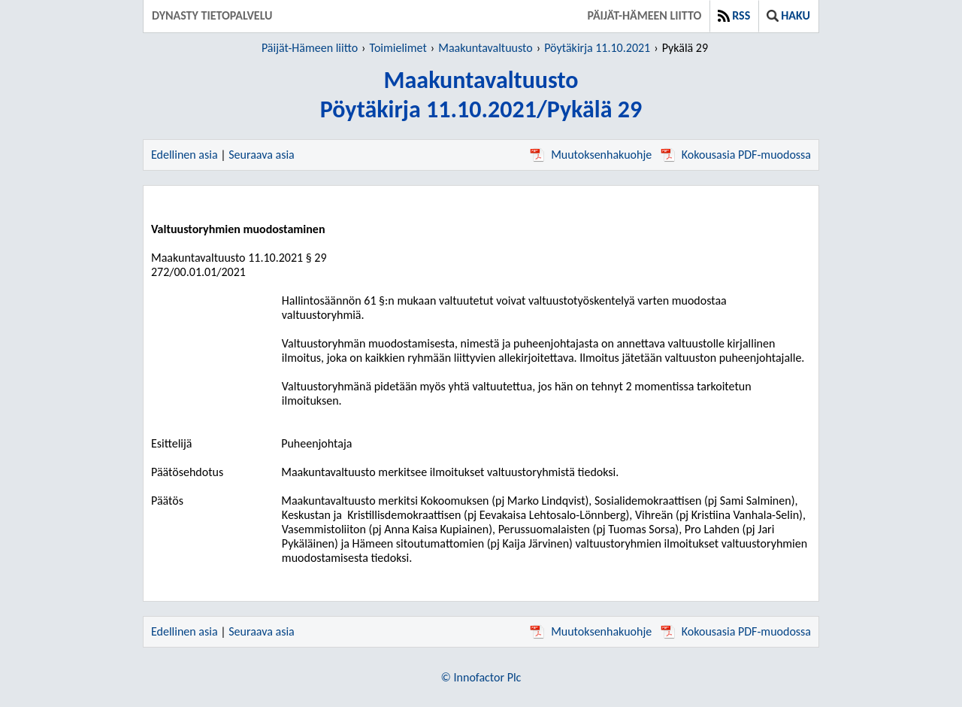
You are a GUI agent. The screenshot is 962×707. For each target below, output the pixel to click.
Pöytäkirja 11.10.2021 (597, 48)
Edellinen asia (184, 154)
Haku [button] (788, 15)
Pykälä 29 (685, 48)
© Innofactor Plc (481, 677)
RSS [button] (734, 15)
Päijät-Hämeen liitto (644, 15)
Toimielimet (398, 48)
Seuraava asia (261, 154)
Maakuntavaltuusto (485, 48)
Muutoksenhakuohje (591, 154)
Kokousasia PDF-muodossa (736, 154)
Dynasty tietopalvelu (212, 15)
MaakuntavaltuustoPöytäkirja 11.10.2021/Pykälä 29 (481, 94)
